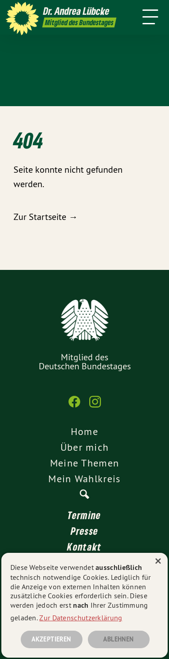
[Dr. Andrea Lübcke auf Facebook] (74, 406)
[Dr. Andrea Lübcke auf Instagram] (95, 406)
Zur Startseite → (46, 216)
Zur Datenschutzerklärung (80, 617)
